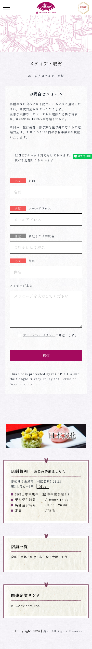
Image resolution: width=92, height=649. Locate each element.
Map (43, 486)
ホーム (33, 76)
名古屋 (44, 557)
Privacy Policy (40, 378)
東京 (33, 557)
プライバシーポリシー (39, 335)
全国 (14, 557)
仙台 (64, 557)
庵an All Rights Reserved (64, 631)
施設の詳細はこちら (50, 471)
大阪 (55, 557)
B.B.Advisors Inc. (25, 605)
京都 (23, 557)
